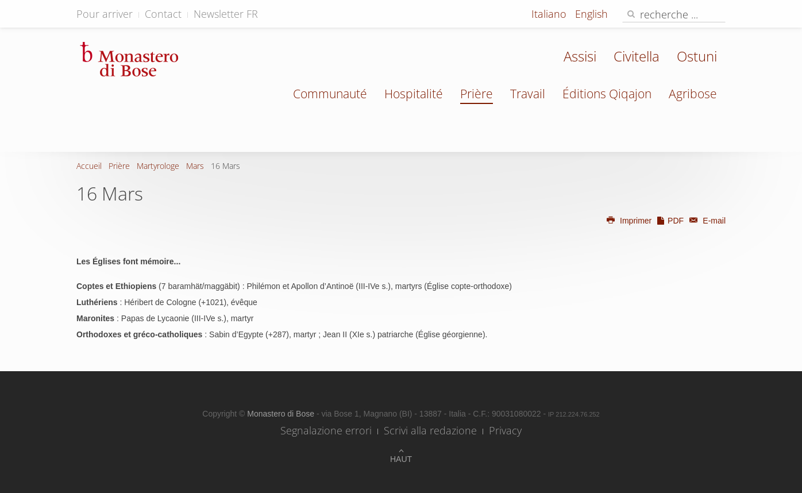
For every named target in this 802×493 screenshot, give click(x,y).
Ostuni (697, 56)
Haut (401, 459)
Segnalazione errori (326, 430)
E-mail (706, 220)
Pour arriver (104, 14)
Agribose (693, 94)
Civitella (637, 56)
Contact (163, 14)
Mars (195, 165)
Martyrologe (158, 165)
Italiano (550, 14)
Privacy (505, 430)
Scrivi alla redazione (430, 430)
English (591, 14)
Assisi (580, 56)
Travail (527, 94)
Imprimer (628, 220)
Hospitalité (413, 94)
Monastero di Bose (282, 413)
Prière (476, 94)
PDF (670, 220)
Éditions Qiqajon (606, 94)
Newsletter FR (226, 14)
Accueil (89, 165)
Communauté (330, 94)
